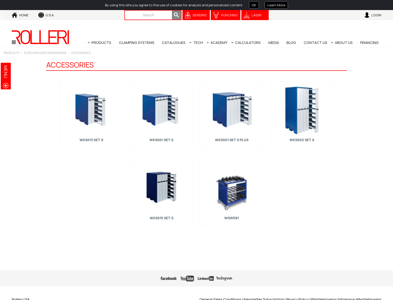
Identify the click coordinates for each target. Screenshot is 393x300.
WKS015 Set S (161, 216)
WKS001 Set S (161, 138)
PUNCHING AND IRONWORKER (45, 53)
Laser (256, 15)
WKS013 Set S (91, 138)
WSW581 (231, 216)
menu (6, 71)
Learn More (276, 5)
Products (11, 53)
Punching (229, 15)
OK (254, 5)
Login (376, 15)
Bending (200, 15)
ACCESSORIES (81, 53)
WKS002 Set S (301, 138)
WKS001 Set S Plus (231, 138)
